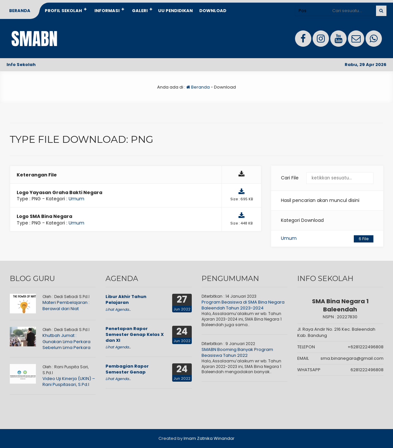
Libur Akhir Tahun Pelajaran (126, 299)
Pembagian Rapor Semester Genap (127, 369)
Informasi (107, 11)
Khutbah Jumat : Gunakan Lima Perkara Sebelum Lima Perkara (66, 341)
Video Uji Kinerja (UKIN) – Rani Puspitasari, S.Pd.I (68, 381)
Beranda (19, 11)
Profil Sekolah (63, 11)
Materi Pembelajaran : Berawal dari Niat (66, 305)
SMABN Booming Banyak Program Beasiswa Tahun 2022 (237, 352)
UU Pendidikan (175, 11)
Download (212, 11)
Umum (327, 238)
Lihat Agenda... (118, 309)
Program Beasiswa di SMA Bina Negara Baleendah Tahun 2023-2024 (243, 305)
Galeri (140, 11)
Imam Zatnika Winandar (209, 438)
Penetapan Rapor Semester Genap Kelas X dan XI (135, 334)
